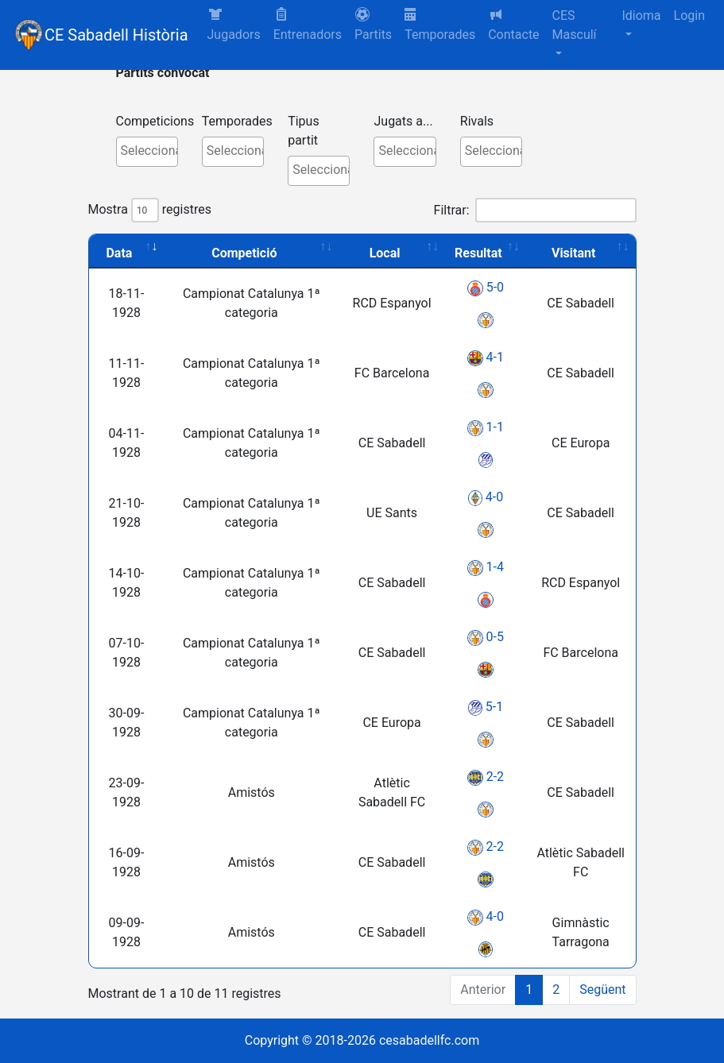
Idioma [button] (640, 15)
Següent (602, 989)
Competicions (155, 121)
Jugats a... (403, 121)
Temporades (440, 25)
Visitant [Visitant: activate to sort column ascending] (574, 253)
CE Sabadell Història (116, 34)
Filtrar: (535, 210)
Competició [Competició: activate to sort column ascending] (244, 253)
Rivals (477, 121)
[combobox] (147, 152)
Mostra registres (149, 210)
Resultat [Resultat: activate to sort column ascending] (478, 253)
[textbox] (151, 150)
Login (689, 15)
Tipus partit (303, 131)
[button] (373, 25)
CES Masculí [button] (574, 25)
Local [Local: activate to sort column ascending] (385, 253)
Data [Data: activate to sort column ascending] (119, 253)
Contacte (513, 24)
